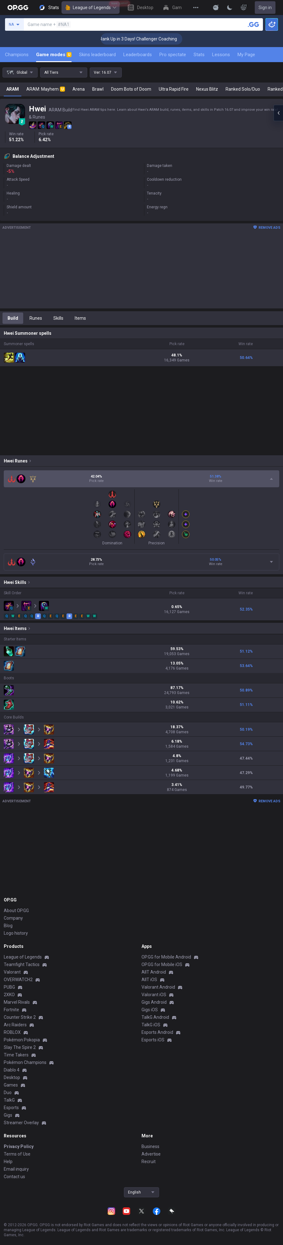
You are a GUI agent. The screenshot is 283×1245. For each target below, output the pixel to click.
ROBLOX (12, 1032)
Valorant (12, 972)
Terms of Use (17, 1154)
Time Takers (16, 1054)
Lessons (221, 54)
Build (13, 318)
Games (11, 1084)
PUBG (9, 987)
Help (8, 1161)
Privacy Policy (19, 1146)
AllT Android (154, 972)
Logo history (16, 933)
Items (80, 318)
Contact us (14, 1176)
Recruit (149, 1161)
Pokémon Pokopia (22, 1039)
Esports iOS (153, 1039)
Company (13, 918)
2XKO (9, 994)
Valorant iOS (154, 994)
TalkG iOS (151, 1024)
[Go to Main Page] (18, 7)
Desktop (12, 1077)
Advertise (151, 1154)
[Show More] (216, 7)
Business (150, 1146)
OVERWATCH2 (18, 979)
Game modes (54, 54)
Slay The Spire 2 (20, 1047)
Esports (11, 1107)
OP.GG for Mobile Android (166, 956)
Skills (58, 318)
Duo (8, 1092)
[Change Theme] (229, 7)
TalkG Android (155, 1017)
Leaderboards (137, 54)
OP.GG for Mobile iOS (162, 964)
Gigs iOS (150, 1009)
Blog (8, 925)
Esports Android (157, 1032)
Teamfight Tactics (22, 964)
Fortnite (11, 1009)
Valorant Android (158, 987)
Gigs (8, 1115)
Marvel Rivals (17, 1002)
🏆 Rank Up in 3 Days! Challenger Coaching (146, 38)
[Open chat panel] (278, 113)
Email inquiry (16, 1169)
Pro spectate (172, 54)
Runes (35, 318)
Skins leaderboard (97, 54)
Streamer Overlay (21, 1122)
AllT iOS (149, 979)
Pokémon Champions (25, 1062)
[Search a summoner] (253, 24)
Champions (17, 54)
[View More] (196, 7)
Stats (199, 54)
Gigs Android (154, 1002)
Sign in (265, 7)
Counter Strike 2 (20, 1017)
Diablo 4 (11, 1069)
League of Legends (90, 7)
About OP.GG (16, 910)
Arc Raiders (15, 1024)
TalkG (9, 1100)
